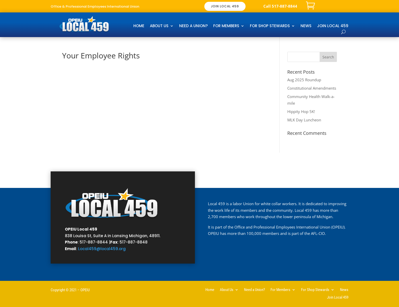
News (306, 26)
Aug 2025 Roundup (304, 79)
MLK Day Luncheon (304, 119)
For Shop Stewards (270, 26)
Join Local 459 (332, 26)
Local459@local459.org (102, 248)
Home (138, 26)
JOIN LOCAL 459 (225, 6)
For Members (226, 26)
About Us (159, 26)
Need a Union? (193, 26)
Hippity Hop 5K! (301, 111)
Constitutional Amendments (311, 88)
